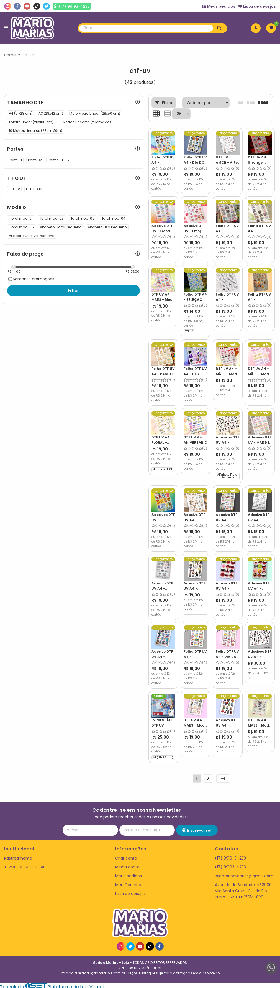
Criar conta (126, 856)
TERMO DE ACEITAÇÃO (25, 865)
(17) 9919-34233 (230, 856)
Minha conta (127, 865)
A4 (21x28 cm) (162, 755)
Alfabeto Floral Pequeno (226, 475)
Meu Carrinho (128, 882)
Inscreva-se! (196, 828)
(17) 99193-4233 (230, 865)
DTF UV (189, 331)
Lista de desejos (257, 6)
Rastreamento (18, 856)
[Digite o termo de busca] (146, 28)
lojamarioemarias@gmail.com (244, 873)
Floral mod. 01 (162, 468)
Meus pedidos (218, 6)
